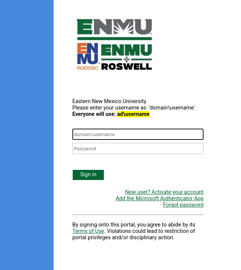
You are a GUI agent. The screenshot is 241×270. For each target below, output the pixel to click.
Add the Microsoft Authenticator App (160, 198)
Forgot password (183, 205)
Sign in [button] (88, 174)
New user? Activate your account (164, 192)
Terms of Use (88, 231)
